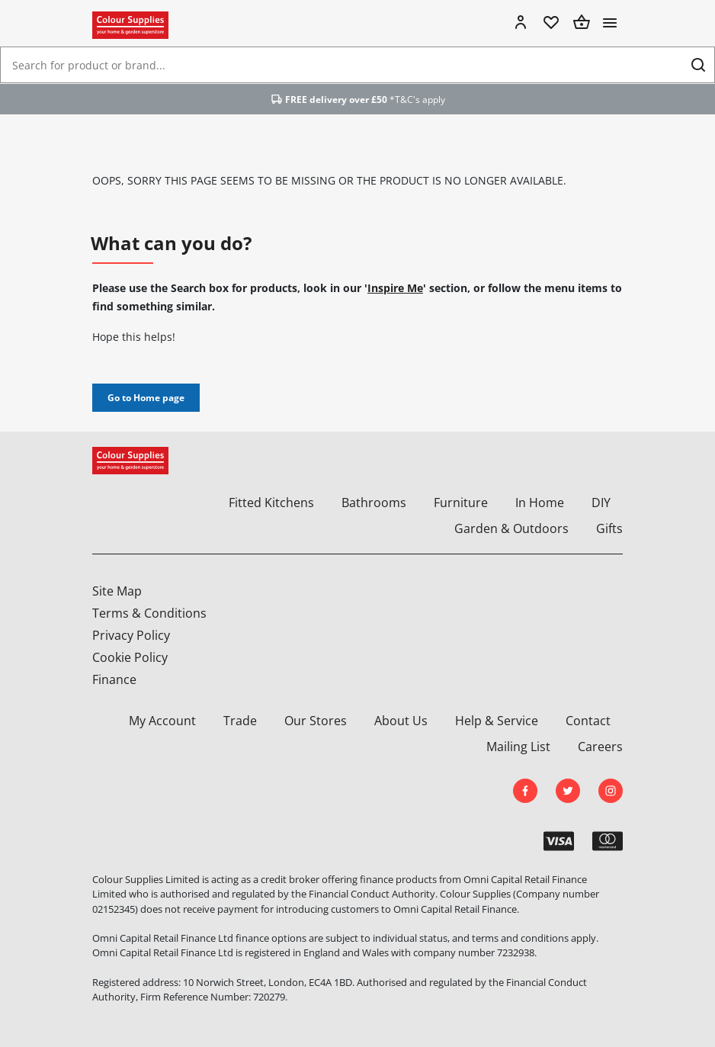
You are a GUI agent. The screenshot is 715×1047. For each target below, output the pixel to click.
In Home (539, 502)
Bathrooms (373, 502)
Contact (588, 720)
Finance (114, 679)
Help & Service (496, 720)
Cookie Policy (130, 657)
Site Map (117, 591)
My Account (162, 720)
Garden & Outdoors (511, 528)
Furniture (461, 502)
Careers (600, 746)
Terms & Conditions (149, 613)
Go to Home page (145, 397)
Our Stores (315, 720)
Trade (240, 720)
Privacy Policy (131, 635)
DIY (601, 502)
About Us (401, 720)
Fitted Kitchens (271, 502)
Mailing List (518, 746)
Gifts (609, 528)
